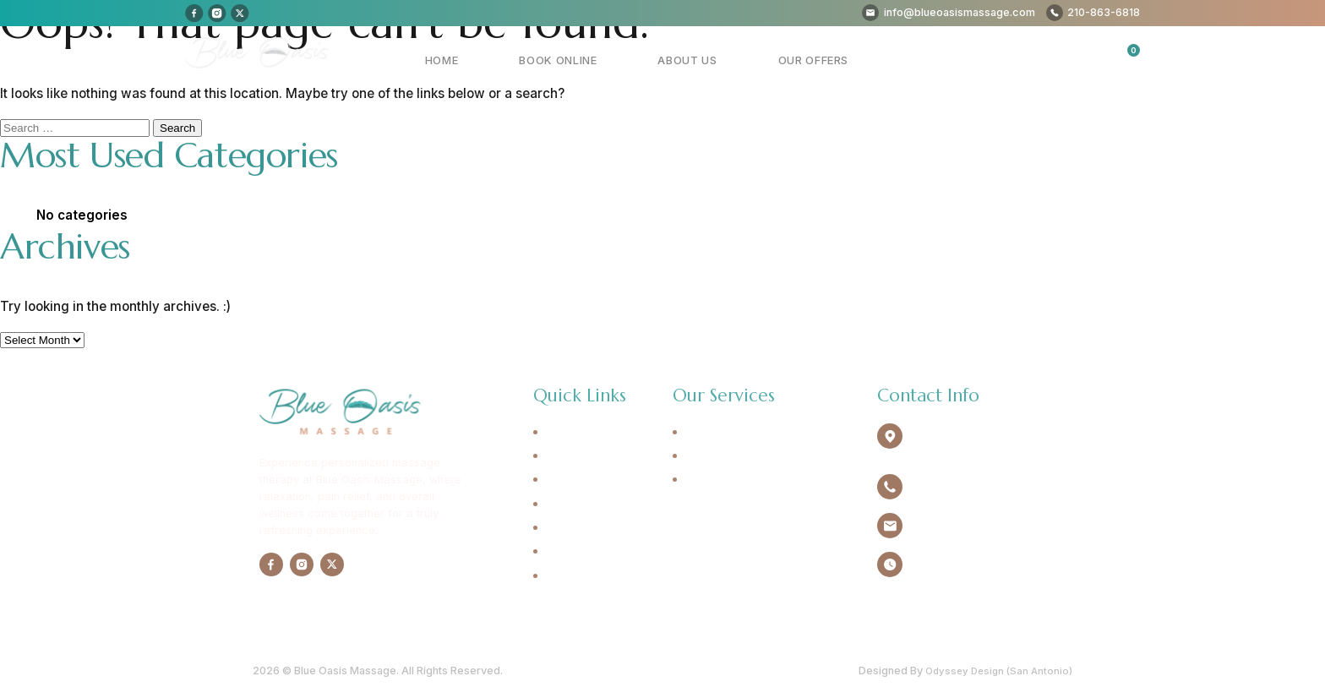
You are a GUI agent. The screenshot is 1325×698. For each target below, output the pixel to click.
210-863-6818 (947, 485)
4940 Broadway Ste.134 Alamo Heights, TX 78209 (976, 441)
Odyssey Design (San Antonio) (995, 669)
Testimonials (578, 528)
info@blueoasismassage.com (986, 524)
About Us (731, 60)
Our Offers (828, 60)
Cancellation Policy (597, 576)
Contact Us (574, 552)
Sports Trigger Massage (749, 480)
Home (546, 60)
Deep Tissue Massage (744, 456)
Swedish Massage (733, 432)
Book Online (632, 60)
